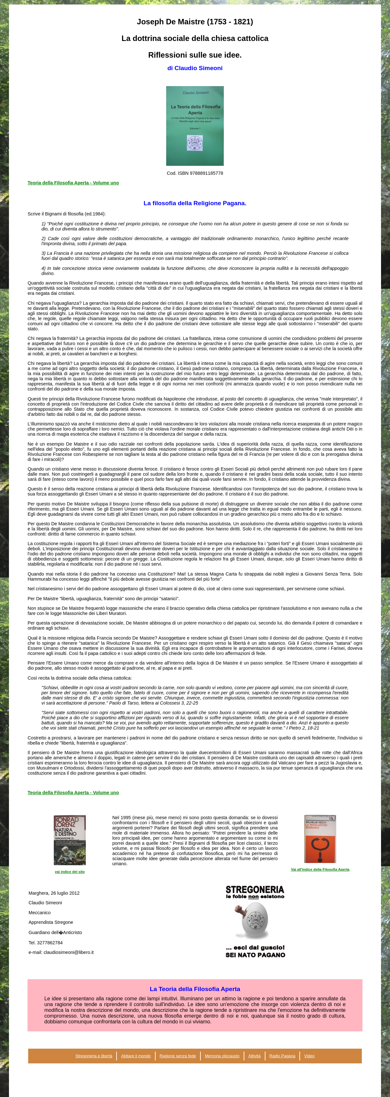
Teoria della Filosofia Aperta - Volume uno (73, 182)
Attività (254, 1055)
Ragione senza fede (177, 1055)
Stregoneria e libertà (93, 1055)
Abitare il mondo (135, 1055)
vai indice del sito (70, 872)
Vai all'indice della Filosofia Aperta (320, 869)
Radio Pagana (282, 1055)
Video (309, 1055)
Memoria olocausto (222, 1055)
